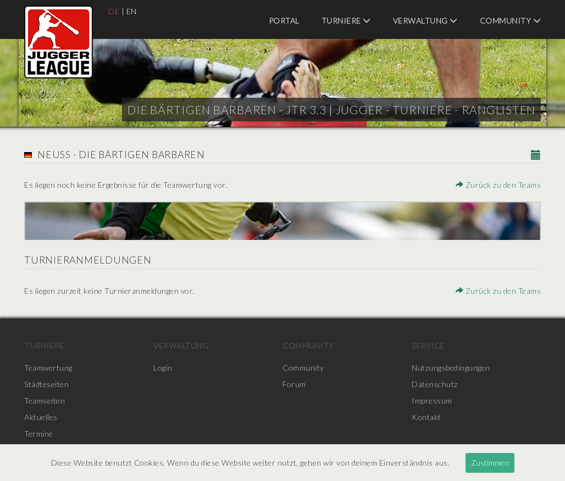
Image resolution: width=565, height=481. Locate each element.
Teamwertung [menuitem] (48, 367)
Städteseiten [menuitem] (46, 384)
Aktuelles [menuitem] (41, 417)
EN (131, 11)
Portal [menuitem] (284, 20)
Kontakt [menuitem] (426, 417)
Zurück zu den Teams (498, 184)
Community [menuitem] (510, 20)
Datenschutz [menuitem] (435, 384)
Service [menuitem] (428, 345)
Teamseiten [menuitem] (44, 400)
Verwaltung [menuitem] (425, 20)
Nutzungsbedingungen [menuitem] (451, 367)
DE (113, 11)
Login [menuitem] (163, 367)
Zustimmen (490, 462)
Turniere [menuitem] (346, 20)
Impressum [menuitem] (432, 400)
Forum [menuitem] (294, 384)
